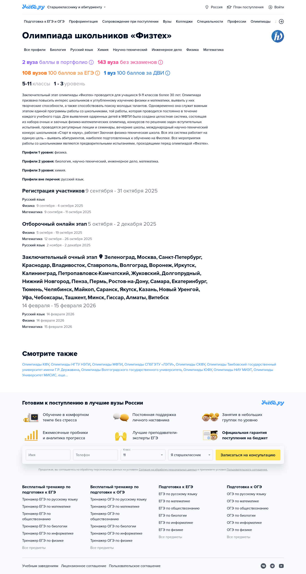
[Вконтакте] (263, 566)
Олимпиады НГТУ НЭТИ (70, 364)
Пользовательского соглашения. (247, 469)
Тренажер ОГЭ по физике (111, 540)
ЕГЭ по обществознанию (179, 508)
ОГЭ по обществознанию (247, 508)
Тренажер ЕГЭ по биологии (44, 526)
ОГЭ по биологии (241, 515)
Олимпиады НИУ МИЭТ (233, 370)
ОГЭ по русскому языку (246, 494)
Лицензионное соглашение (83, 566)
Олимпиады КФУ (35, 364)
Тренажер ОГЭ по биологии (113, 526)
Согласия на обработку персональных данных (168, 469)
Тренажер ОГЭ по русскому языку (118, 499)
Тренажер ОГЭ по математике (114, 506)
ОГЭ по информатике (244, 522)
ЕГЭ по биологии (173, 515)
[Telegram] (272, 566)
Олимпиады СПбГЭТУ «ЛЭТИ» (149, 364)
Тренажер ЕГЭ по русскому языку (50, 499)
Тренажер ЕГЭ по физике (43, 540)
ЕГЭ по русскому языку (178, 494)
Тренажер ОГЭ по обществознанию (104, 516)
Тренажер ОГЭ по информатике (116, 533)
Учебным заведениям (40, 566)
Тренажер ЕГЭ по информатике (48, 533)
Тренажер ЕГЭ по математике (46, 506)
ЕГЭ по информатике (176, 522)
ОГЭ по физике (239, 530)
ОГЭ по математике (243, 501)
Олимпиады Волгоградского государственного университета (131, 370)
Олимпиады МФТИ (107, 364)
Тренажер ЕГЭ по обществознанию (36, 516)
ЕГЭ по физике (171, 530)
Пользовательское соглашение (135, 566)
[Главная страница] (33, 7)
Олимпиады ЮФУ (197, 370)
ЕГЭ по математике (174, 501)
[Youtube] (281, 566)
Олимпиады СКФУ (190, 364)
